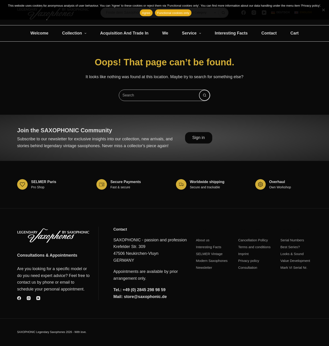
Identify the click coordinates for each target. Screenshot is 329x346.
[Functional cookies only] (323, 10)
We (165, 33)
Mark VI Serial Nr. (293, 267)
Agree (146, 13)
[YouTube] (38, 298)
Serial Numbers (292, 240)
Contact (269, 33)
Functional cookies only (173, 13)
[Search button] (204, 95)
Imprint (243, 254)
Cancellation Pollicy (253, 240)
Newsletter (204, 267)
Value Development (295, 261)
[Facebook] (19, 298)
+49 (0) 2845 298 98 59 (144, 289)
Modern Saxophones (212, 261)
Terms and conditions (254, 247)
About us (203, 240)
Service (192, 33)
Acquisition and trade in (124, 33)
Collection (75, 33)
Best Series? (290, 247)
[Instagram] (29, 298)
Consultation (247, 267)
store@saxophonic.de (145, 296)
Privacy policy (248, 261)
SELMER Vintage (209, 254)
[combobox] (159, 95)
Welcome (39, 33)
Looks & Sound (292, 254)
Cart (294, 33)
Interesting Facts (231, 33)
